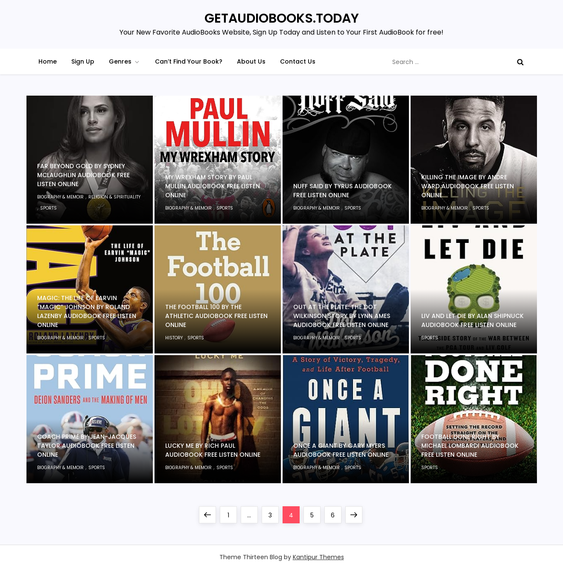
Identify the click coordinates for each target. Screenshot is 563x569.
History (174, 338)
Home (47, 61)
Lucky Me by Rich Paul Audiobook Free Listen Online (212, 450)
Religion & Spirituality (114, 197)
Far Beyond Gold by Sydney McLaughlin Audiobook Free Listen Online (83, 175)
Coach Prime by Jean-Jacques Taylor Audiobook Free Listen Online (86, 445)
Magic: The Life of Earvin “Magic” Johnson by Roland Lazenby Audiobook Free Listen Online (86, 311)
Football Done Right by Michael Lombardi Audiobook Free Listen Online (470, 445)
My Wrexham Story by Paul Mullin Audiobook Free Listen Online (212, 186)
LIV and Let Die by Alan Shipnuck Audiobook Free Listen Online (472, 320)
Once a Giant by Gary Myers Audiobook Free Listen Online (340, 450)
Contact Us (297, 61)
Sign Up (82, 61)
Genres (124, 61)
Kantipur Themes (318, 557)
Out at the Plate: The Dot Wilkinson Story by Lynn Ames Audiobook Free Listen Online (341, 316)
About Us (251, 61)
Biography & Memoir (60, 197)
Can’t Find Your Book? (188, 61)
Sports (48, 208)
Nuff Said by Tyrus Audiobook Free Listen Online (342, 190)
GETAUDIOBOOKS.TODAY (281, 18)
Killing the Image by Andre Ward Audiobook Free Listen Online (467, 186)
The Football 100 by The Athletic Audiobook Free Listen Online (216, 316)
